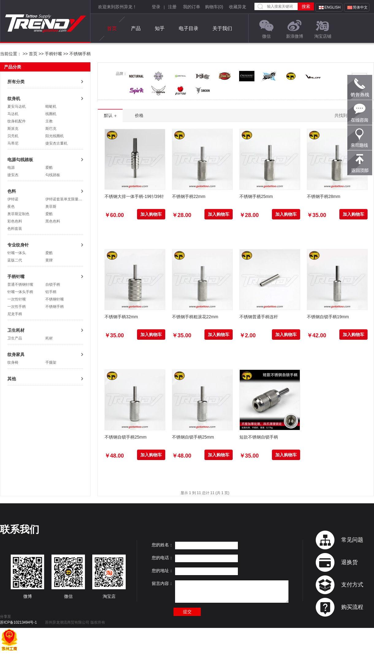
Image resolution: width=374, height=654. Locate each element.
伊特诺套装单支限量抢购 (65, 199)
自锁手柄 (52, 284)
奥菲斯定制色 (18, 214)
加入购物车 (151, 214)
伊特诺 (12, 199)
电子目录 (188, 28)
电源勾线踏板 (20, 159)
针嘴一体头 (16, 253)
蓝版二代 (14, 260)
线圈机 (50, 114)
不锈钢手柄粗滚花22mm (195, 316)
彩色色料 (14, 221)
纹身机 (13, 98)
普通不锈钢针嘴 (20, 284)
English (332, 7)
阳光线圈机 (54, 136)
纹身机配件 (16, 121)
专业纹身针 (18, 244)
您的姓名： (162, 544)
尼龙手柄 (14, 314)
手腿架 (50, 362)
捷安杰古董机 (56, 143)
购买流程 (352, 607)
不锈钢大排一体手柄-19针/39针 (134, 196)
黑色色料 (52, 221)
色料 (11, 191)
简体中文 (360, 7)
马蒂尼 (12, 143)
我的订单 (191, 6)
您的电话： (162, 557)
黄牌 (49, 260)
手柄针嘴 (53, 53)
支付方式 (352, 585)
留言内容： (162, 583)
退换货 (349, 562)
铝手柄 (50, 292)
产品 (136, 28)
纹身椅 (12, 362)
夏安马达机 (16, 106)
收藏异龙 (237, 6)
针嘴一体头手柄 (20, 292)
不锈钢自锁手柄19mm (328, 316)
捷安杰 (12, 175)
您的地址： (162, 570)
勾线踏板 (52, 175)
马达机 (12, 114)
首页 (112, 29)
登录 (156, 6)
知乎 (160, 28)
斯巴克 (50, 128)
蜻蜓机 (50, 106)
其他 (11, 378)
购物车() (214, 6)
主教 (49, 121)
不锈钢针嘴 (54, 299)
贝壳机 (12, 136)
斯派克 (12, 128)
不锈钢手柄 (79, 53)
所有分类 (16, 81)
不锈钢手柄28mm (323, 196)
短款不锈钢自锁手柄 (258, 437)
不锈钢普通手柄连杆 (258, 316)
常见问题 (352, 540)
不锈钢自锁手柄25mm (126, 437)
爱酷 (49, 167)
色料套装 (14, 228)
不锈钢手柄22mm (188, 196)
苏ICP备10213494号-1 (18, 622)
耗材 (49, 338)
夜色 (11, 206)
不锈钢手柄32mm (121, 316)
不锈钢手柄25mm (256, 196)
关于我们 (222, 28)
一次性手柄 (16, 306)
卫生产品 (14, 338)
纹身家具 (16, 354)
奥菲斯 (50, 206)
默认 (110, 115)
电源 (11, 167)
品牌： (121, 74)
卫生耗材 (16, 330)
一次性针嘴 (16, 299)
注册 (172, 6)
